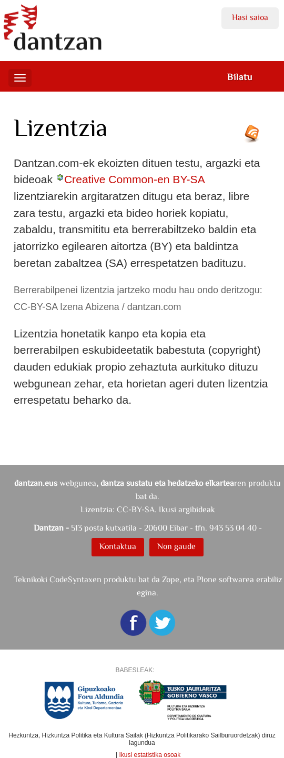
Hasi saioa (250, 17)
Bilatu (239, 77)
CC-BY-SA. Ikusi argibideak (166, 509)
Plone (207, 579)
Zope (170, 579)
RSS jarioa (254, 137)
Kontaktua (117, 546)
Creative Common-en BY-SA (134, 179)
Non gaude (176, 546)
